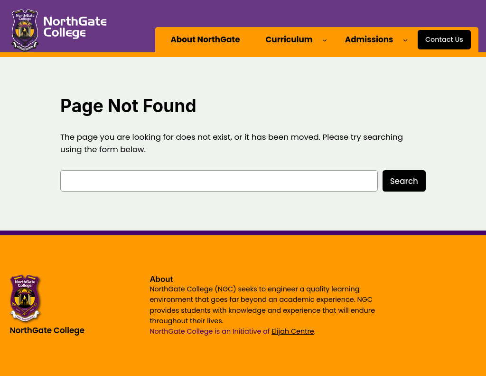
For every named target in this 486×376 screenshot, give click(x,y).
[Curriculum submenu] (324, 39)
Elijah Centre (292, 331)
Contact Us (444, 39)
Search (404, 181)
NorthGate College (46, 330)
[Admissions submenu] (405, 39)
